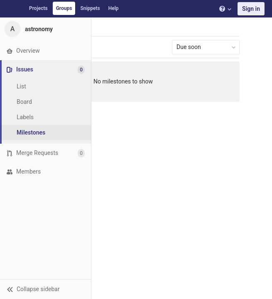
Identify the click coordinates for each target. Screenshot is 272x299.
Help (113, 8)
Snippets (90, 8)
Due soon (206, 47)
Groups (64, 8)
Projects (38, 8)
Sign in (251, 8)
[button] (45, 289)
